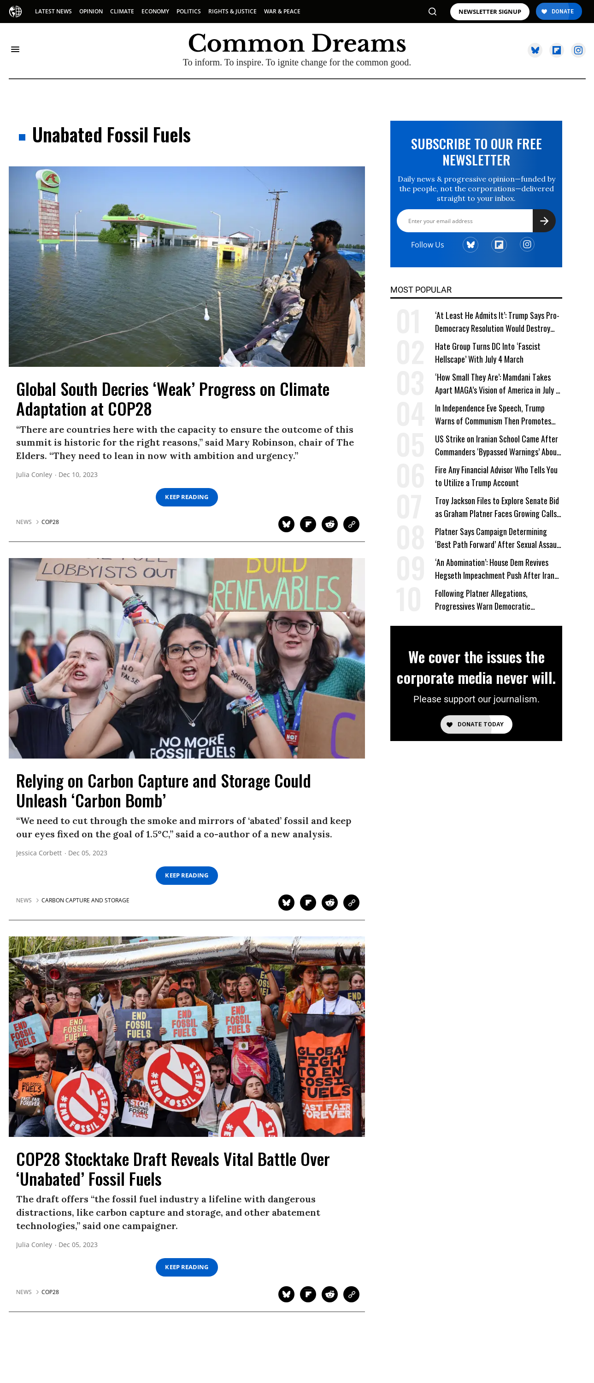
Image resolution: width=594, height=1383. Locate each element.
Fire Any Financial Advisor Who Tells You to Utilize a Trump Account (496, 476)
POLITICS (188, 11)
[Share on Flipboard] (308, 524)
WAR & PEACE (282, 11)
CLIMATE (122, 11)
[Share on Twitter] (286, 524)
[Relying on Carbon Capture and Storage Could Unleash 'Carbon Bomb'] (187, 658)
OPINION (91, 11)
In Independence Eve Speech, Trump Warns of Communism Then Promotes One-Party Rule (493, 414)
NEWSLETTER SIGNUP (490, 12)
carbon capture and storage (85, 900)
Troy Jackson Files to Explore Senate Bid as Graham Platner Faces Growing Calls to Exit (497, 507)
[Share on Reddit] (330, 524)
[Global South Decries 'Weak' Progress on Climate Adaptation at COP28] (187, 266)
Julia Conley (34, 475)
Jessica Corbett (39, 853)
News (24, 522)
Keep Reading (186, 497)
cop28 (50, 522)
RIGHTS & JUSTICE (232, 11)
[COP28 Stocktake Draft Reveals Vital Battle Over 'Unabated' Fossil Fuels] (187, 1036)
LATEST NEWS (53, 11)
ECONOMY (155, 11)
